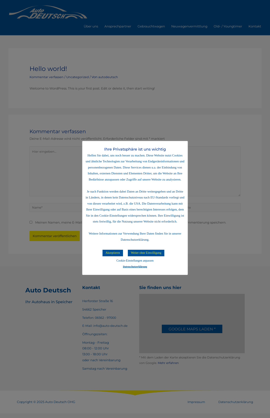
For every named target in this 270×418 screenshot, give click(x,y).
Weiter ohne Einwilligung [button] (146, 252)
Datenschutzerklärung (135, 266)
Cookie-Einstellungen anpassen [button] (135, 260)
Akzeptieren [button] (112, 252)
